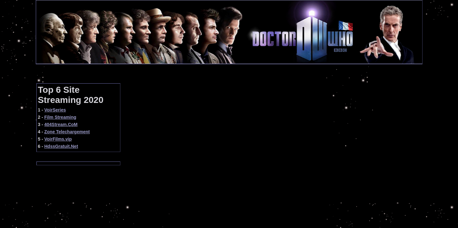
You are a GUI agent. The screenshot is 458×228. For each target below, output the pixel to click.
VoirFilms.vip (58, 139)
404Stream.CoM (61, 124)
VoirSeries (55, 109)
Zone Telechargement (67, 131)
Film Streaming (60, 117)
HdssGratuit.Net (61, 146)
